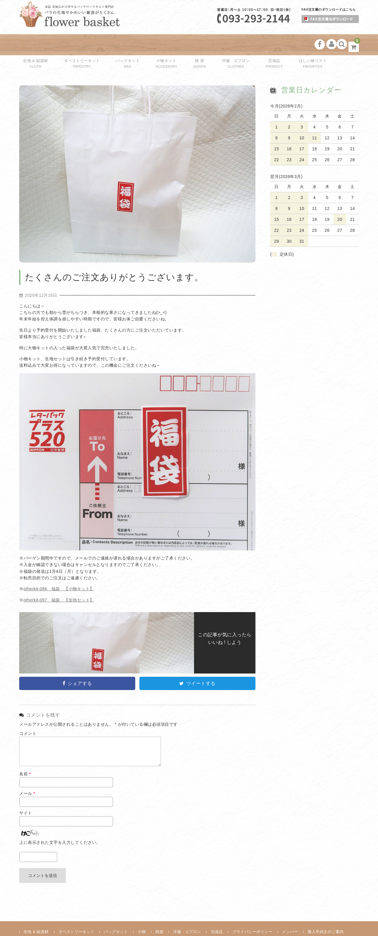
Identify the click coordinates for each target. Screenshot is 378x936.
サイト (25, 793)
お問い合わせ (36, 921)
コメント (27, 713)
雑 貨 (190, 44)
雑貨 (159, 912)
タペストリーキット (83, 44)
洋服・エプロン (221, 44)
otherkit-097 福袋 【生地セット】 (59, 580)
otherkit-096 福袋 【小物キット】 (59, 569)
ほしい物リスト (290, 44)
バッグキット (127, 44)
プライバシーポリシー (252, 912)
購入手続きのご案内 (326, 912)
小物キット (162, 44)
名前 (25, 754)
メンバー (290, 912)
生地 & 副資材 (38, 44)
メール (27, 773)
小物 (142, 912)
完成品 (256, 44)
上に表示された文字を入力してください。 (60, 822)
